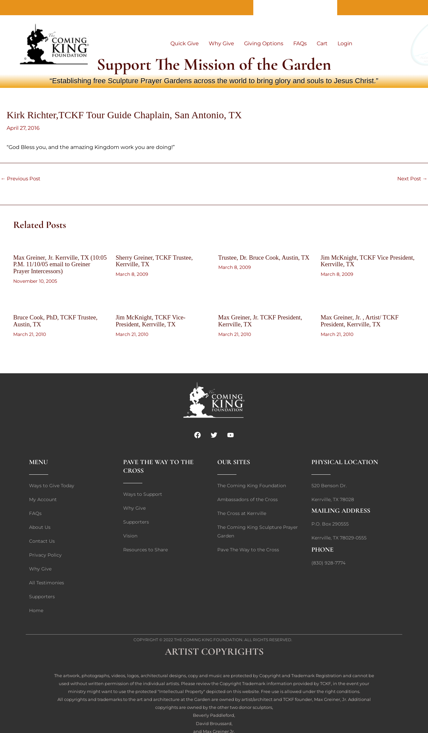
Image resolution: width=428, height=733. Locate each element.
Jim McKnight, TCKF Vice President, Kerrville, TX (357, 261)
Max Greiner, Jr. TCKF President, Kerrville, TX (262, 320)
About (266, 7)
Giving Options (263, 43)
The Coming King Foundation (208, 638)
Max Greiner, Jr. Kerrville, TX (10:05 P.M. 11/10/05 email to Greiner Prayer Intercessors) (53, 264)
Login (345, 43)
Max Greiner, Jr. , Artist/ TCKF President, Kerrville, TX (362, 320)
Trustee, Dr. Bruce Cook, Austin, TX (261, 261)
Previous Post (22, 178)
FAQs (300, 43)
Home (324, 7)
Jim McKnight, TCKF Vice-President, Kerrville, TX (153, 320)
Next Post (411, 178)
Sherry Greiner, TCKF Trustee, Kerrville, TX (156, 261)
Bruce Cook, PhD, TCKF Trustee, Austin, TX (58, 320)
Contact (295, 7)
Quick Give (184, 43)
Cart (322, 43)
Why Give (221, 43)
